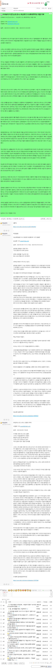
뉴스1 (37, 651)
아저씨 (38, 609)
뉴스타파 (38, 623)
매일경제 (15, 8)
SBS (37, 616)
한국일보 (38, 645)
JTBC (37, 637)
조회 (51, 602)
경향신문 (38, 612)
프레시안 (38, 619)
